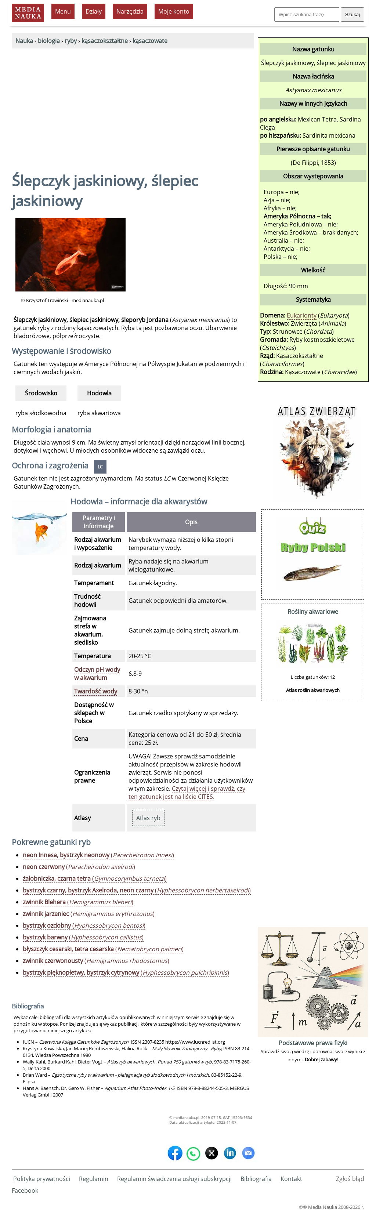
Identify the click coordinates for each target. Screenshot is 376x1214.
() (98, 855)
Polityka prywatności (41, 1179)
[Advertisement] (133, 103)
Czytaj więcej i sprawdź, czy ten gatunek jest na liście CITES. (187, 792)
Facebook (25, 1190)
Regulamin (93, 1179)
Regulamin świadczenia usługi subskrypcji (174, 1179)
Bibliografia (256, 1179)
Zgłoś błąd (350, 1179)
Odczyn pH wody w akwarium (97, 674)
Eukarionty (302, 315)
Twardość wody (95, 691)
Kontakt (291, 1179)
